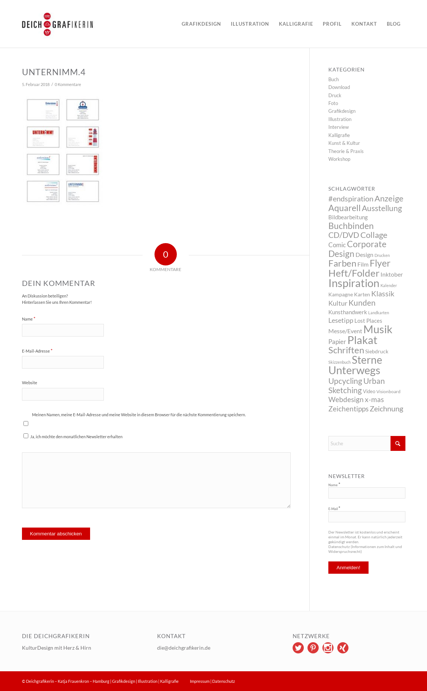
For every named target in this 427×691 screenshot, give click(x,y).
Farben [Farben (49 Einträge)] (342, 263)
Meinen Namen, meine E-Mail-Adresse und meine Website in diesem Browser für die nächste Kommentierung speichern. (139, 414)
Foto (333, 103)
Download (339, 87)
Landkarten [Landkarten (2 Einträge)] (378, 312)
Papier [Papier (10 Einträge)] (337, 342)
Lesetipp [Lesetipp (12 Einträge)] (340, 320)
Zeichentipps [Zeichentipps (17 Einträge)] (348, 408)
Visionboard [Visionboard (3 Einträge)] (388, 391)
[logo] (79, 24)
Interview (338, 127)
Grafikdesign (342, 111)
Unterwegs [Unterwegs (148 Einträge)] (354, 369)
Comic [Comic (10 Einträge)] (337, 245)
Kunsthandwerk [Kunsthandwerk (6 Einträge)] (347, 312)
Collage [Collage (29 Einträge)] (374, 235)
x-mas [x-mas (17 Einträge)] (374, 399)
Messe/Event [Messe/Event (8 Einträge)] (345, 330)
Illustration (339, 119)
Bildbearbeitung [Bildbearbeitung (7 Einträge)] (348, 217)
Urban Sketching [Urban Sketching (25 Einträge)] (356, 385)
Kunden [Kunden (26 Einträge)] (362, 302)
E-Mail (334, 508)
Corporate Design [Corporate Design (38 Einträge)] (357, 248)
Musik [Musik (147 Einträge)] (377, 328)
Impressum (200, 681)
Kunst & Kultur (344, 143)
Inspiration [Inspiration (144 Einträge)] (353, 282)
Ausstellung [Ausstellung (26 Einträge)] (382, 208)
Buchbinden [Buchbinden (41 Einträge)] (351, 225)
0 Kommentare (68, 84)
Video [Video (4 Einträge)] (369, 391)
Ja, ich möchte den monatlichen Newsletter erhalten (72, 436)
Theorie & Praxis (346, 151)
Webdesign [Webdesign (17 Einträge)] (346, 399)
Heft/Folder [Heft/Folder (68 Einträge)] (353, 272)
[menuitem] (201, 24)
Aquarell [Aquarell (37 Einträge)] (344, 208)
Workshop (339, 159)
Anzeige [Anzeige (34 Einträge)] (389, 198)
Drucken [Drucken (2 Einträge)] (382, 255)
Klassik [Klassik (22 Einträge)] (382, 293)
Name (28, 319)
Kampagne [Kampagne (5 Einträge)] (340, 294)
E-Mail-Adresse (37, 351)
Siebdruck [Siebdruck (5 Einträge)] (376, 351)
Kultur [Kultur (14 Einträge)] (337, 303)
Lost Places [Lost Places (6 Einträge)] (368, 320)
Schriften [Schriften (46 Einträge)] (346, 350)
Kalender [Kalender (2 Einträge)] (388, 285)
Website (29, 382)
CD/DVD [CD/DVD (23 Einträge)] (343, 234)
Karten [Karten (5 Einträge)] (362, 294)
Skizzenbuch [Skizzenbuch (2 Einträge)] (339, 362)
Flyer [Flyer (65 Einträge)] (380, 262)
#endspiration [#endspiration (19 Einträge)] (350, 198)
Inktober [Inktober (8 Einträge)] (391, 274)
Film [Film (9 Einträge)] (363, 264)
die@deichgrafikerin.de (183, 647)
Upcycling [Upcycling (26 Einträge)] (345, 380)
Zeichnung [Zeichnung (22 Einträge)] (386, 408)
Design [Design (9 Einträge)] (364, 254)
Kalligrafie (339, 135)
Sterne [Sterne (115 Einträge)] (367, 359)
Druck (334, 95)
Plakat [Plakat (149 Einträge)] (362, 339)
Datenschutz (223, 681)
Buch (333, 79)
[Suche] (366, 443)
